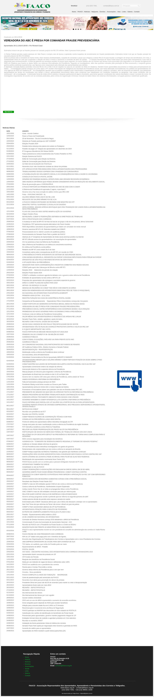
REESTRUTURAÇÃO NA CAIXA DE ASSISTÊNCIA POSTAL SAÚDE (46, 298)
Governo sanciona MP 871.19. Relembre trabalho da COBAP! (43, 229)
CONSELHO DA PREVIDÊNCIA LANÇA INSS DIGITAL (41, 419)
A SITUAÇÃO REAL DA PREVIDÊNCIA (36, 262)
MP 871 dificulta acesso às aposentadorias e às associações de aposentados (49, 239)
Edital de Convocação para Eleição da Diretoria (38, 159)
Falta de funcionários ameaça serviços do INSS (38, 382)
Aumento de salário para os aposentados (36, 628)
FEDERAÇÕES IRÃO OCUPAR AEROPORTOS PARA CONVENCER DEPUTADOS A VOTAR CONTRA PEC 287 (62, 454)
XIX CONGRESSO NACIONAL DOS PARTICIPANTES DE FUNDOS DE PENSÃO (51, 344)
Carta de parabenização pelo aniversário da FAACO (40, 577)
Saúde (27, 669)
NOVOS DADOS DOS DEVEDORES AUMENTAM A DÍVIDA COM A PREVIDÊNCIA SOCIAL (54, 479)
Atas (119, 12)
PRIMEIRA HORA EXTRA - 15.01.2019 (35, 295)
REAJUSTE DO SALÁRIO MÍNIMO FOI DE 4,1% (39, 199)
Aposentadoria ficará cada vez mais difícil (36, 585)
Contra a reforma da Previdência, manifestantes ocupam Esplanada (45, 486)
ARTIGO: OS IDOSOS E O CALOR (34, 285)
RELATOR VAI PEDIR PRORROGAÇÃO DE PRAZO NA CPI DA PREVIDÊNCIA (50, 429)
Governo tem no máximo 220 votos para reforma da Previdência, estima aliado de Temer (53, 377)
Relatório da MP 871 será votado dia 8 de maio (38, 249)
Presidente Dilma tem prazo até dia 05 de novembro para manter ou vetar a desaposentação (54, 582)
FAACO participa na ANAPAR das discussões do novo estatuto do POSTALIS (49, 610)
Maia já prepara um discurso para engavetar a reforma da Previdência (46, 372)
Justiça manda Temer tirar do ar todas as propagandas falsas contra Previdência (50, 489)
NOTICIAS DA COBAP (30, 409)
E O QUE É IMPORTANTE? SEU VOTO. (36, 329)
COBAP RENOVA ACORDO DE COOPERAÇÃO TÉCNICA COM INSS (47, 417)
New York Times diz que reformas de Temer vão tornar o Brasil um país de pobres (50, 504)
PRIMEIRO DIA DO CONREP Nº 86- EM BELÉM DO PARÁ (43, 334)
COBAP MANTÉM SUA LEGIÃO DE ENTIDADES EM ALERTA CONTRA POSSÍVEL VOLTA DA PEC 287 (59, 364)
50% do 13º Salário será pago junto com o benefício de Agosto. (44, 536)
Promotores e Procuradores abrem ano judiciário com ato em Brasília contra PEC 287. (52, 389)
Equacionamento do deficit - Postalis (35, 547)
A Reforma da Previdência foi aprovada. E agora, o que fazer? (43, 189)
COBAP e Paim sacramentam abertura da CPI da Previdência (43, 507)
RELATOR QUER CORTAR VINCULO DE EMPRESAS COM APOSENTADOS (49, 494)
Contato (137, 12)
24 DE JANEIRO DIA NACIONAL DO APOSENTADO (40, 517)
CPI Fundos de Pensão (30, 557)
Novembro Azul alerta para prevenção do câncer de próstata (43, 580)
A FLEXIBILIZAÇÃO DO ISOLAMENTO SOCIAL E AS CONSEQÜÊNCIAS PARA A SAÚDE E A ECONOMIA (59, 174)
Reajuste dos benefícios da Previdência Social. (38, 559)
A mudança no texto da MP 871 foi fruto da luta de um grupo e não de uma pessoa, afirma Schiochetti (57, 222)
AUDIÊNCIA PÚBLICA (30, 342)
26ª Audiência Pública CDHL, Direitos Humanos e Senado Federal (45, 347)
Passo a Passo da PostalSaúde (33, 136)
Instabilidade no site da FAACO (33, 467)
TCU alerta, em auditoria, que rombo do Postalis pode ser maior (44, 544)
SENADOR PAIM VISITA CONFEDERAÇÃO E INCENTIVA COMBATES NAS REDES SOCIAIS (55, 265)
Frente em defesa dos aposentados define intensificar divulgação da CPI (47, 422)
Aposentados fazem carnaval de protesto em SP (39, 554)
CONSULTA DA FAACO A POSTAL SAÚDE (37, 177)
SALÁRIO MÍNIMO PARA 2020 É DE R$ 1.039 (38, 197)
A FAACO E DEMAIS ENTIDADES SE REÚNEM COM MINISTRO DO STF (48, 202)
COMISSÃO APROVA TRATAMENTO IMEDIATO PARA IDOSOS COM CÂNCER (50, 397)
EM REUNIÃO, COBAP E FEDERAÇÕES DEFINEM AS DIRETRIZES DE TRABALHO (52, 216)
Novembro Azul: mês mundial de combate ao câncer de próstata (44, 166)
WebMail (74, 6)
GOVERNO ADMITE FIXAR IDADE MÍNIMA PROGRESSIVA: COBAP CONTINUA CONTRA (54, 472)
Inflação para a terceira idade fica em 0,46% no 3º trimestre (43, 605)
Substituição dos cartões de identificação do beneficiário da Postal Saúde (47, 613)
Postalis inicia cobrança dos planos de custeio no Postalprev (43, 146)
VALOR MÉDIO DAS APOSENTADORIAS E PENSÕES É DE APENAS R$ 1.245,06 (51, 316)
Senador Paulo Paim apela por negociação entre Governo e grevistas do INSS (49, 626)
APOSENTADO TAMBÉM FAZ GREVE (35, 464)
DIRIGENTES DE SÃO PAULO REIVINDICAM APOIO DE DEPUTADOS (47, 260)
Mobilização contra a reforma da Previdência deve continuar (43, 352)
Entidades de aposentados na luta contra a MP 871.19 (41, 278)
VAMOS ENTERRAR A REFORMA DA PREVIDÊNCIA (41, 379)
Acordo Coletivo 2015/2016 (31, 598)
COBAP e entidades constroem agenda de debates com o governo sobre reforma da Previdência (56, 275)
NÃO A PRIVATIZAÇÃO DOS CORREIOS (36, 219)
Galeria (130, 12)
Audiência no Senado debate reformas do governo (39, 444)
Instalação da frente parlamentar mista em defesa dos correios (44, 623)
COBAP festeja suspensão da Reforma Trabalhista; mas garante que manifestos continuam (54, 452)
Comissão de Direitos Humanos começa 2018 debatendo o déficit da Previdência (50, 519)
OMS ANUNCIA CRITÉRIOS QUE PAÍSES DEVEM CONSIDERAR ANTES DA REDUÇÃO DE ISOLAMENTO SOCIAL (63, 182)
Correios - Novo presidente (31, 572)
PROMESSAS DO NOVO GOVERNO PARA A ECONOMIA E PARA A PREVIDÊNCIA (52, 311)
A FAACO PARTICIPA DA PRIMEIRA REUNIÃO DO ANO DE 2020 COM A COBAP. (51, 187)
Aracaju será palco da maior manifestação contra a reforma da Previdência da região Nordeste (55, 424)
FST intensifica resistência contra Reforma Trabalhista (41, 427)
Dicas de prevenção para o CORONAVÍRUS (37, 184)
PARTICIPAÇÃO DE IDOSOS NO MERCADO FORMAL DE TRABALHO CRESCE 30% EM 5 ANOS (57, 432)
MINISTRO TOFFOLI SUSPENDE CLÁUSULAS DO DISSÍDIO (44, 204)
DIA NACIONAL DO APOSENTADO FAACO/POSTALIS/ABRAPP (45, 293)
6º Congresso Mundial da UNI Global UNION (37, 151)
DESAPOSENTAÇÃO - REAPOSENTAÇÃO (37, 349)
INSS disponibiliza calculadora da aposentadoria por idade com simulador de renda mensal (54, 227)
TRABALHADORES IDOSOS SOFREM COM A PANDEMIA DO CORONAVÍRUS (50, 171)
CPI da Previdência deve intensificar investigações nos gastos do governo (48, 446)
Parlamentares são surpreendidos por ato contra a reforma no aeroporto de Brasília (51, 449)
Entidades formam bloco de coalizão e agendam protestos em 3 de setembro (49, 618)
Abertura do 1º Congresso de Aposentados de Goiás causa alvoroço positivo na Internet (52, 237)
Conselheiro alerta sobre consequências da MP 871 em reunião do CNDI (47, 252)
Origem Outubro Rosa (30, 214)
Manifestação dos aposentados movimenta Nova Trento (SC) (43, 459)
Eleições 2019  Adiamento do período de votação (40, 270)
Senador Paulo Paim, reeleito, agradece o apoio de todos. (42, 319)
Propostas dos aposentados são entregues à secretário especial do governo (48, 280)
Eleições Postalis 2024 (30, 144)
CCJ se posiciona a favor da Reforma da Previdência (40, 242)
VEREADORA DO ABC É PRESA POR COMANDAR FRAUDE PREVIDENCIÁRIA (51, 306)
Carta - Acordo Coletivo (30, 133)
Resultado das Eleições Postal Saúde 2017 (37, 481)
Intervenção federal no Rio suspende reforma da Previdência (43, 369)
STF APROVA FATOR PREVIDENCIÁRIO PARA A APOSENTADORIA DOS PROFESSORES (54, 169)
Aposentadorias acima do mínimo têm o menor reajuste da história (45, 387)
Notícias (87, 12)
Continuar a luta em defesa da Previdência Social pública (42, 314)
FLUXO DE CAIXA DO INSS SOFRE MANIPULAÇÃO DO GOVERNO (46, 211)
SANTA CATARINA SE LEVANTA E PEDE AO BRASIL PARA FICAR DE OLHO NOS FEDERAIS (55, 457)
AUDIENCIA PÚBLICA (30, 337)
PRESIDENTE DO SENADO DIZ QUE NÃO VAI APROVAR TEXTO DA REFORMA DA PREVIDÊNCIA (57, 392)
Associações (111, 12)
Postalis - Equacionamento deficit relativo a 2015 (39, 514)
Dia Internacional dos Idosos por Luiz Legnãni (38, 595)
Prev (4, 22)
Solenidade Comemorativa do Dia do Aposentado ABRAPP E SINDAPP (47, 357)
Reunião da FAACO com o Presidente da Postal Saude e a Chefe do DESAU (49, 525)
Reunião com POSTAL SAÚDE (33, 414)
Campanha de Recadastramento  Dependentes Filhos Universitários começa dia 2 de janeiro (55, 301)
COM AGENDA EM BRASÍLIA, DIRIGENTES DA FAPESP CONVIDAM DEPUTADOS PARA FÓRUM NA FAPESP (61, 257)
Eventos (102, 12)
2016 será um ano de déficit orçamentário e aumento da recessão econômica (49, 600)
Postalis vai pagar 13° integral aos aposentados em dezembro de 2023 (47, 149)
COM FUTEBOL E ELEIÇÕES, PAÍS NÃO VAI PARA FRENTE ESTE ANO (48, 339)
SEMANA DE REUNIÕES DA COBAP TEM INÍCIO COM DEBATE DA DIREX (49, 288)
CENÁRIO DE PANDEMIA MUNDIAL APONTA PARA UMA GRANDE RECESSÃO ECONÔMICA (55, 179)
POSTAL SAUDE (28, 549)
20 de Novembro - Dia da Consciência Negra (38, 138)
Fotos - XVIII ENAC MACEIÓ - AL (34, 194)
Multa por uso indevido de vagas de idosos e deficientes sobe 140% (46, 562)
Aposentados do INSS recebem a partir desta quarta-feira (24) (43, 631)
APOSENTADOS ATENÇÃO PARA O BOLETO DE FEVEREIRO (44, 509)
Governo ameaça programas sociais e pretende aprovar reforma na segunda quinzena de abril (55, 497)
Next (150, 22)
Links (124, 12)
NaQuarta (95, 12)
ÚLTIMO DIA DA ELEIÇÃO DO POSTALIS (37, 164)
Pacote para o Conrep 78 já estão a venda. (37, 567)
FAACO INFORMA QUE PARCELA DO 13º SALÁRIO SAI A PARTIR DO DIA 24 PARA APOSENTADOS (58, 402)
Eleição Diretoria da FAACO (32, 156)
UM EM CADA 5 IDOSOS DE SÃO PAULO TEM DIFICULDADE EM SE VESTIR (50, 324)
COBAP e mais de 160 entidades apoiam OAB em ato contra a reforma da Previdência (52, 484)
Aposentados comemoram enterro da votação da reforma (42, 367)
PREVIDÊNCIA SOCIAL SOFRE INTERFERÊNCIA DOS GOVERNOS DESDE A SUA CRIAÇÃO (55, 309)
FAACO (80, 12)
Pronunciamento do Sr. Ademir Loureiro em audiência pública (43, 232)
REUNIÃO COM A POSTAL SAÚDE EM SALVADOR (40, 322)
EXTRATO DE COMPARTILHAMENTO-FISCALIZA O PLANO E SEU (46, 512)
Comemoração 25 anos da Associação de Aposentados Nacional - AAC (47, 522)
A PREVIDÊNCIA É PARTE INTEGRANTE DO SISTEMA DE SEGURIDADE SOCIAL (51, 255)
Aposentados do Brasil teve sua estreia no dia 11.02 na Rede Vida (45, 374)
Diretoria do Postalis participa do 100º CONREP (39, 141)
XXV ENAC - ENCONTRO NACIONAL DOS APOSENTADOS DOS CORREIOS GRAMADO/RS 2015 (57, 552)
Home (74, 12)
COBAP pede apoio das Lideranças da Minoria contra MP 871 (43, 267)
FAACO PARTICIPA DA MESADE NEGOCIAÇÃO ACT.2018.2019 (45, 332)
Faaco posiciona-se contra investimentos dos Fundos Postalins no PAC (47, 154)
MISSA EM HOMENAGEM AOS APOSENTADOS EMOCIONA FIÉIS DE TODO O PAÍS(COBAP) (56, 290)
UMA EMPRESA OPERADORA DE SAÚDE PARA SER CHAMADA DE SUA (48, 542)
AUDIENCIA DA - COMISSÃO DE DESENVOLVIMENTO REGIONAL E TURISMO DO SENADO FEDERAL (60, 441)
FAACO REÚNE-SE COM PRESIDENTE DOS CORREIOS (42, 534)
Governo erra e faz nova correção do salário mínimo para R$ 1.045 (45, 192)
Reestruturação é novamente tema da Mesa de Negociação (43, 608)
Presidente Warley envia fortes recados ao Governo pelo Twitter (44, 384)
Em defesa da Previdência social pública (36, 247)
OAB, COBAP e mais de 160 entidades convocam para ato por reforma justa (48, 491)
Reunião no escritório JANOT (32, 621)
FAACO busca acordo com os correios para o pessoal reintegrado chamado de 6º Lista (52, 462)
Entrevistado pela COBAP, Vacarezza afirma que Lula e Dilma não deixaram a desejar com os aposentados (59, 502)
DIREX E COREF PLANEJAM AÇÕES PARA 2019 (39, 283)
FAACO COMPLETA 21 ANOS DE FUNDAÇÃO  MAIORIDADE (44, 575)
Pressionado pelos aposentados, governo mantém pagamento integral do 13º (49, 615)
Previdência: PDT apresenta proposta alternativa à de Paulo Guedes (46, 224)
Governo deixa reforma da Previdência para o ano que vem (43, 569)
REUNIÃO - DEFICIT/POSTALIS (33, 588)
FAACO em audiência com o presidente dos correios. (40, 564)
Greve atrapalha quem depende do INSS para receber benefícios (45, 603)
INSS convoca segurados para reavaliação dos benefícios (42, 439)
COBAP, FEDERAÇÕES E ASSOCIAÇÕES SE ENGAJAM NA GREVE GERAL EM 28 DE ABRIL (56, 469)
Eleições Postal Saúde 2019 (32, 273)
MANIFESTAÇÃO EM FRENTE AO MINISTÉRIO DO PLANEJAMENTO (47, 527)
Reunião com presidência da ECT (34, 412)
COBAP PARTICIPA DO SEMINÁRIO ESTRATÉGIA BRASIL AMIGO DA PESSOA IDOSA (53, 304)
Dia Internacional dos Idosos (32, 593)
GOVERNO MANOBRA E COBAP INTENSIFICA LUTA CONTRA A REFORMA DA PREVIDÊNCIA (56, 400)
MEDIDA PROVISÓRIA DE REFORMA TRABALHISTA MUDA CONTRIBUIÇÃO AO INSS (53, 394)
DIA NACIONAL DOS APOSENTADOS (35, 355)
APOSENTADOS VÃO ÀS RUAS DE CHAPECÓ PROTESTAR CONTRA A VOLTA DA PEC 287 (55, 327)
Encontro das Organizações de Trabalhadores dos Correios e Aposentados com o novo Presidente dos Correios (61, 539)
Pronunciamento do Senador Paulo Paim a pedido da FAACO (43, 234)
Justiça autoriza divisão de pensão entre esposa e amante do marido (46, 499)
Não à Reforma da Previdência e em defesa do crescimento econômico (47, 244)
